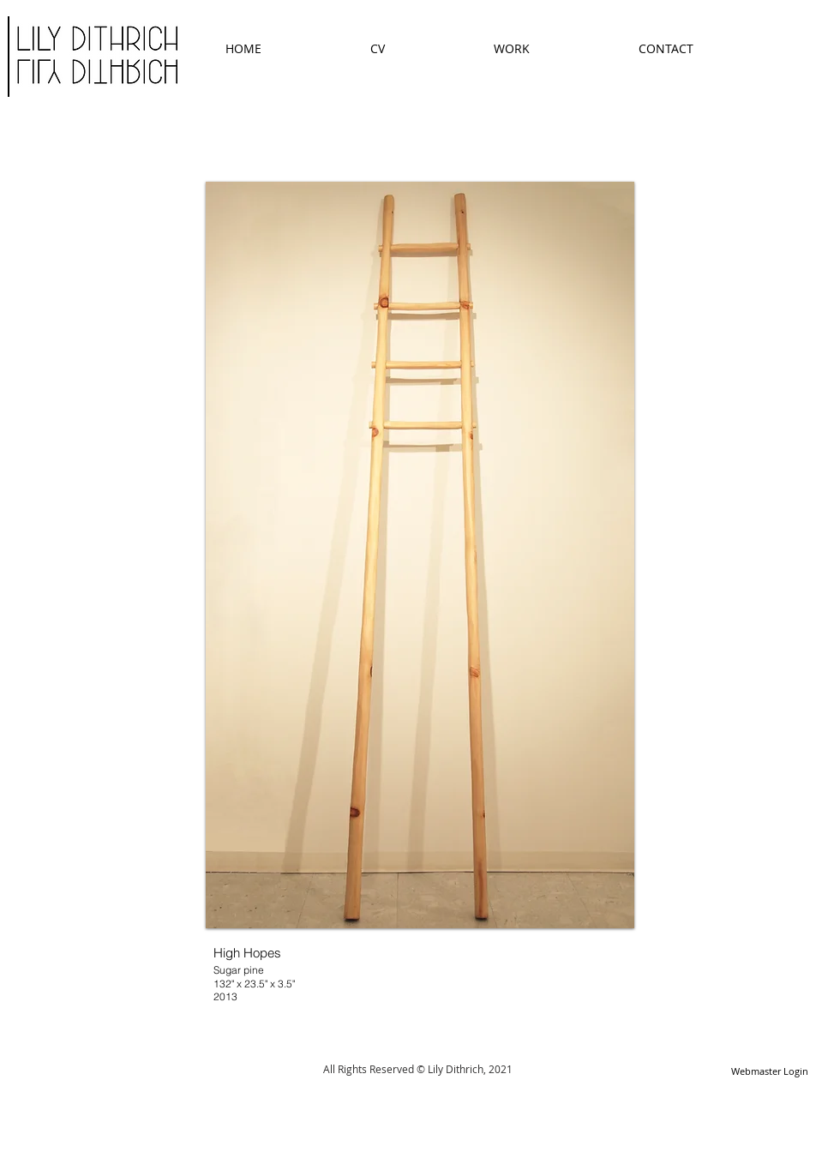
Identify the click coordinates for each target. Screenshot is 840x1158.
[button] (420, 555)
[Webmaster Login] (769, 1072)
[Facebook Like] (404, 1110)
